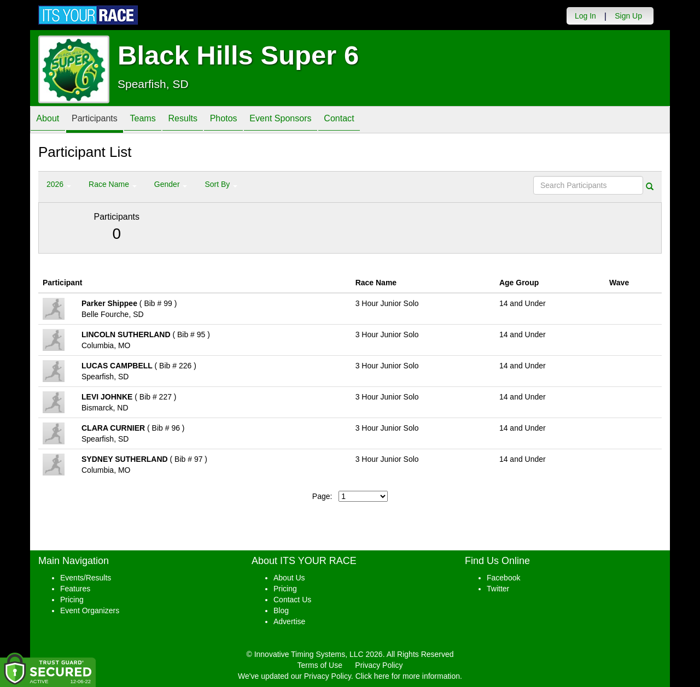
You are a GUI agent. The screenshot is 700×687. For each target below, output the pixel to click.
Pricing (72, 599)
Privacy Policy (378, 665)
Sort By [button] (221, 184)
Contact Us (292, 599)
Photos (252, 120)
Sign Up (628, 15)
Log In (585, 15)
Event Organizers (89, 610)
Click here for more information (407, 676)
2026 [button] (58, 184)
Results (205, 120)
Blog (281, 610)
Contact (383, 120)
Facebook (503, 577)
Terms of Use (320, 665)
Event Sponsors (316, 120)
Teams (159, 120)
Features (75, 588)
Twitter (498, 588)
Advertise (289, 621)
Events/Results (85, 577)
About (51, 120)
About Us (289, 577)
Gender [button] (171, 184)
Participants (104, 120)
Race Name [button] (113, 184)
